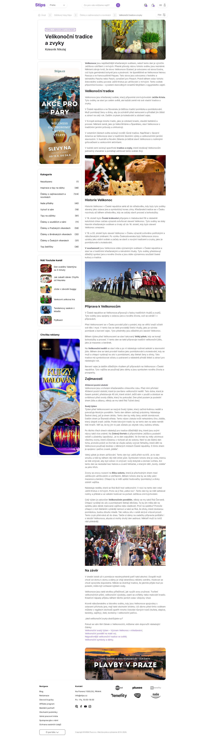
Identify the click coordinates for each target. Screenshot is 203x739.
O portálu (52, 732)
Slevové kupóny (46, 700)
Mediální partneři (46, 708)
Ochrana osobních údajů (50, 724)
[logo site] (40, 5)
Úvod (42, 15)
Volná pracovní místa (48, 716)
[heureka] (76, 706)
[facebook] (81, 706)
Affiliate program (46, 704)
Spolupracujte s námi (48, 720)
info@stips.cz (81, 695)
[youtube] (85, 706)
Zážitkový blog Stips (63, 15)
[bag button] (152, 5)
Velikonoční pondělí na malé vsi (100, 633)
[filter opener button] (162, 14)
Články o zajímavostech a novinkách (95, 15)
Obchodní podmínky (48, 712)
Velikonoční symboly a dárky (99, 639)
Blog (41, 691)
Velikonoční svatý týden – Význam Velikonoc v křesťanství (113, 630)
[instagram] (89, 706)
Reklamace (44, 695)
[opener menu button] (162, 5)
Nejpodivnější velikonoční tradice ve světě (105, 636)
